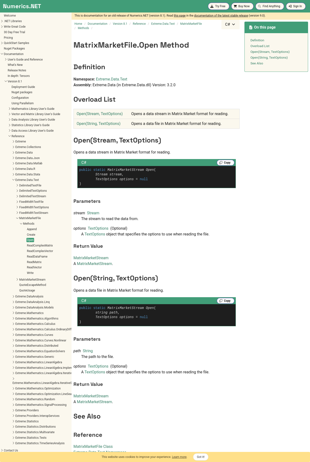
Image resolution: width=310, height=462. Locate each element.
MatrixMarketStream (91, 258)
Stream (93, 213)
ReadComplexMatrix (16, 245)
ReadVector (10, 267)
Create (7, 234)
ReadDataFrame (13, 256)
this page (180, 15)
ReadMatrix (10, 262)
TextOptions (98, 228)
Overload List (259, 46)
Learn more (179, 457)
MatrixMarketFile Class (93, 446)
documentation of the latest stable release (221, 15)
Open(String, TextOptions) (99, 123)
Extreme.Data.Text (112, 79)
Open (6, 240)
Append (8, 229)
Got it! (201, 457)
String (88, 351)
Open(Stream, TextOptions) (100, 113)
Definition (257, 40)
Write (6, 273)
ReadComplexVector (16, 251)
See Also (256, 63)
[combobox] (230, 24)
